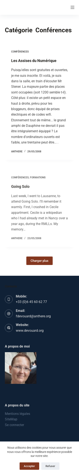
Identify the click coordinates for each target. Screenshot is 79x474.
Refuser (50, 466)
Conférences (20, 51)
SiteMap (11, 419)
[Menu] (72, 7)
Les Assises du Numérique (33, 60)
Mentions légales (17, 414)
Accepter (29, 466)
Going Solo (20, 188)
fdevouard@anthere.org (33, 316)
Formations (38, 179)
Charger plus (39, 261)
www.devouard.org (30, 331)
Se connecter (14, 425)
